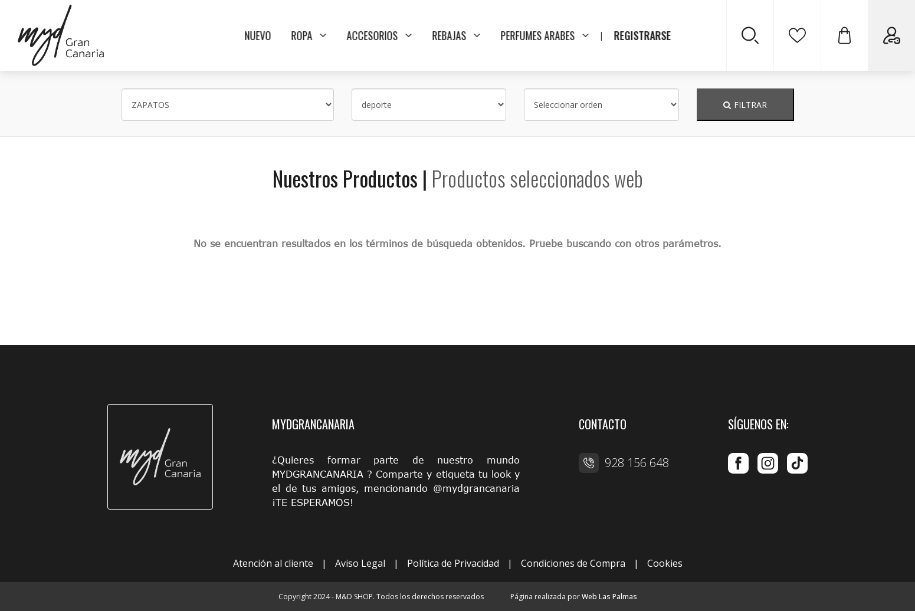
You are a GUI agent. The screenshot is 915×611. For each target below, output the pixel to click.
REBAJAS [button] (456, 35)
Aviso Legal (360, 563)
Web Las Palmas (609, 597)
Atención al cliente (273, 563)
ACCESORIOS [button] (379, 35)
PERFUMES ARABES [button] (544, 35)
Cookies (665, 563)
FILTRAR (745, 104)
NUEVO (257, 35)
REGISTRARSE (642, 35)
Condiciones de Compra (573, 563)
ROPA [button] (308, 35)
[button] (844, 35)
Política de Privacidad (453, 563)
